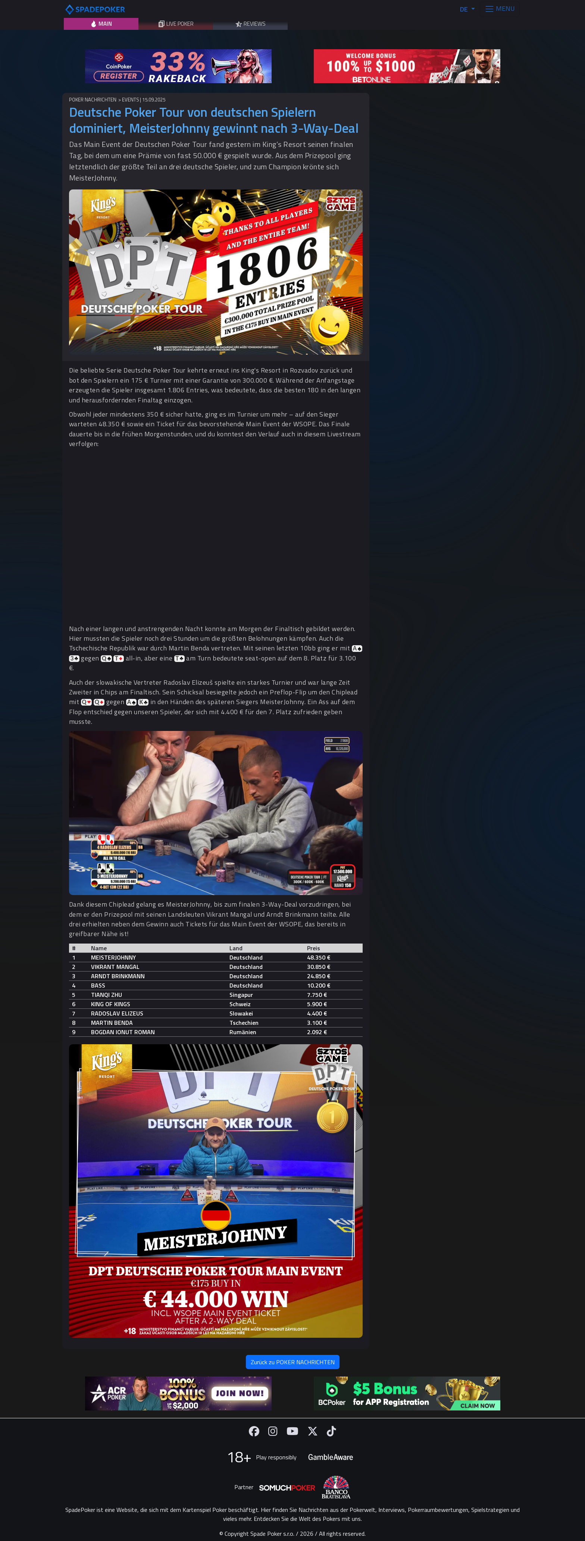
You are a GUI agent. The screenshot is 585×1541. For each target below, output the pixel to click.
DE (464, 9)
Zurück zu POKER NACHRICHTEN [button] (293, 1362)
